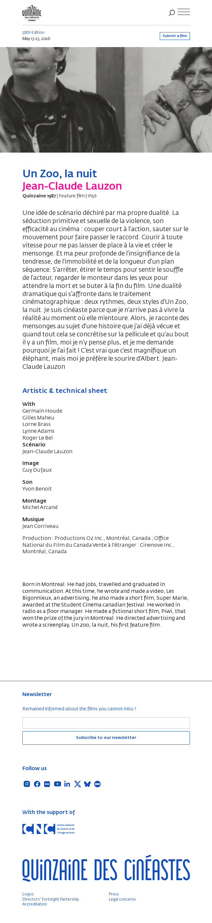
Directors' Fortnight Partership (50, 900)
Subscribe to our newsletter (106, 738)
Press (114, 894)
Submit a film (175, 36)
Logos (28, 894)
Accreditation (34, 904)
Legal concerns (122, 900)
